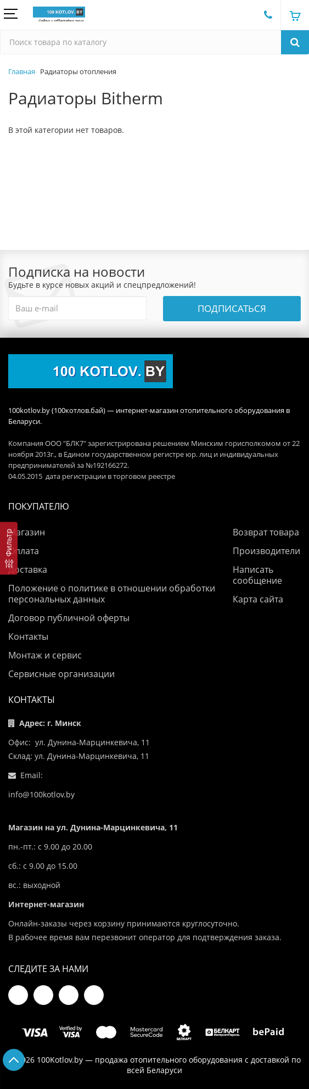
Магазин (26, 532)
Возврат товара (266, 532)
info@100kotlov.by (41, 794)
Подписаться (232, 308)
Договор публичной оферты (69, 617)
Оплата (23, 550)
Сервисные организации (61, 673)
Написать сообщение (257, 575)
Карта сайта (258, 599)
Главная (21, 71)
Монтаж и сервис (45, 655)
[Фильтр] (9, 548)
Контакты (28, 636)
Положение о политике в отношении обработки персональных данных (111, 594)
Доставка (27, 569)
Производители (266, 550)
